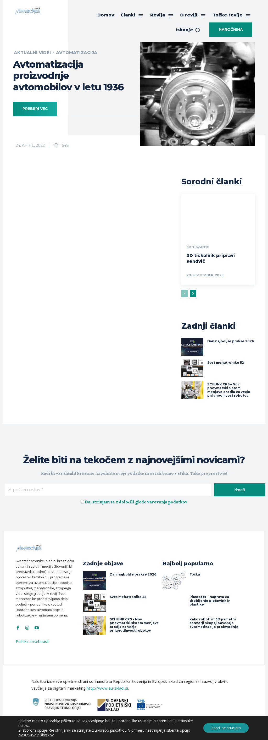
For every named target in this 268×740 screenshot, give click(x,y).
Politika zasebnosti (32, 640)
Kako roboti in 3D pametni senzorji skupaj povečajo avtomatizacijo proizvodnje (213, 622)
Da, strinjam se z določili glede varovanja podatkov (136, 501)
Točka (194, 574)
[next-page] (193, 293)
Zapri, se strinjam (226, 727)
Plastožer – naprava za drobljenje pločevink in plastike (210, 600)
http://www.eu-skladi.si (107, 687)
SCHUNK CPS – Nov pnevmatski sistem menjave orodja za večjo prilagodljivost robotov (228, 389)
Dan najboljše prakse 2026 (230, 341)
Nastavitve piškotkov (36, 735)
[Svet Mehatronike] (27, 11)
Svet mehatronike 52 (225, 362)
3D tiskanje (198, 247)
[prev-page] (184, 293)
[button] (188, 30)
